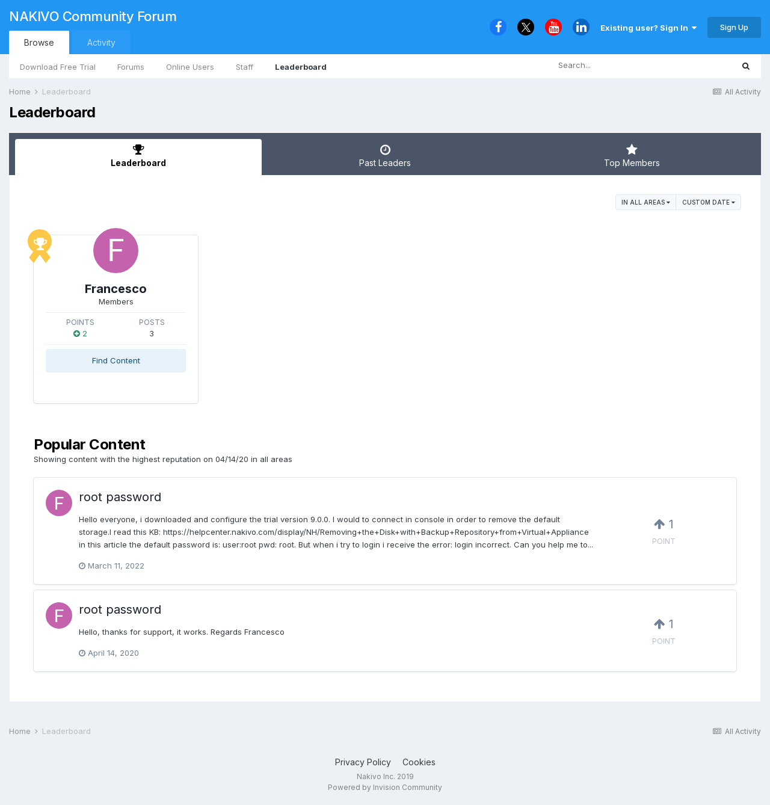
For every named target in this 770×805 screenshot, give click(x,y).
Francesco (116, 289)
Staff (244, 67)
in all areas (645, 202)
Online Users (190, 67)
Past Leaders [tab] (385, 156)
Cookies (419, 762)
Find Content (116, 360)
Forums (130, 67)
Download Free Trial (58, 67)
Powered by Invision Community (385, 787)
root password (120, 497)
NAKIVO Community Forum (92, 16)
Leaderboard (301, 67)
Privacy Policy (363, 762)
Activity (101, 42)
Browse (39, 42)
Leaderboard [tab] (138, 156)
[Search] (608, 65)
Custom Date (708, 202)
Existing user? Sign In (648, 27)
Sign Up (734, 27)
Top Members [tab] (631, 156)
